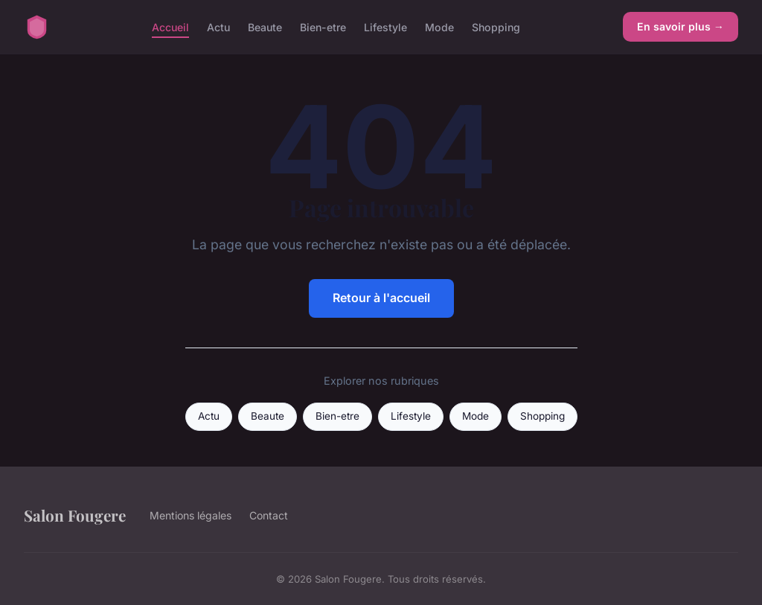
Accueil (170, 26)
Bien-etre (323, 26)
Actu (218, 26)
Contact (268, 515)
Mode (439, 26)
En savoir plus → (680, 26)
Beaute (265, 26)
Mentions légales (190, 515)
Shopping (496, 26)
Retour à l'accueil (381, 297)
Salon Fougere (75, 515)
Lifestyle (385, 26)
